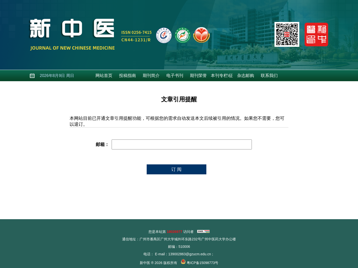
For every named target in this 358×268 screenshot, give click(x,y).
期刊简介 (151, 75)
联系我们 (269, 75)
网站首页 (103, 75)
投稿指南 (127, 75)
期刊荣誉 (198, 75)
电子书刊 (174, 75)
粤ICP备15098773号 (203, 263)
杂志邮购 (245, 75)
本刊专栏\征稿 (222, 77)
